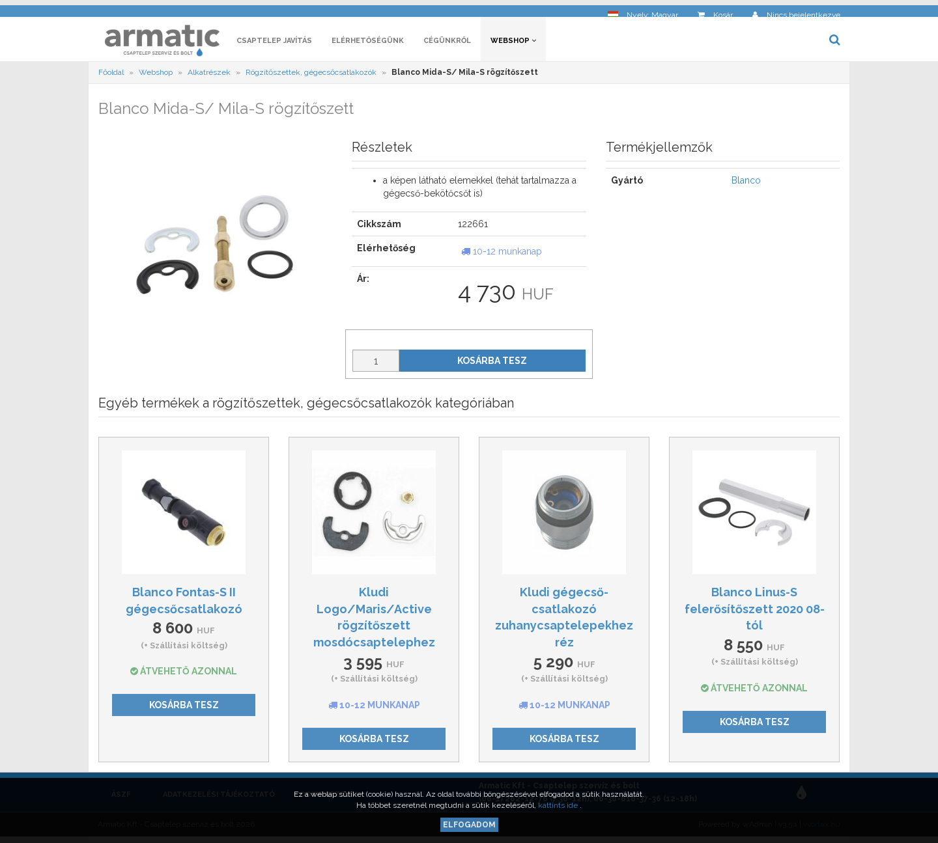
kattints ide (559, 805)
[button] (643, 10)
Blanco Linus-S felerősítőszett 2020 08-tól (755, 611)
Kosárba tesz (492, 364)
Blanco (746, 184)
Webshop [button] (513, 44)
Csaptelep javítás (274, 44)
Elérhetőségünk (368, 44)
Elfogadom (469, 824)
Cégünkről (447, 44)
